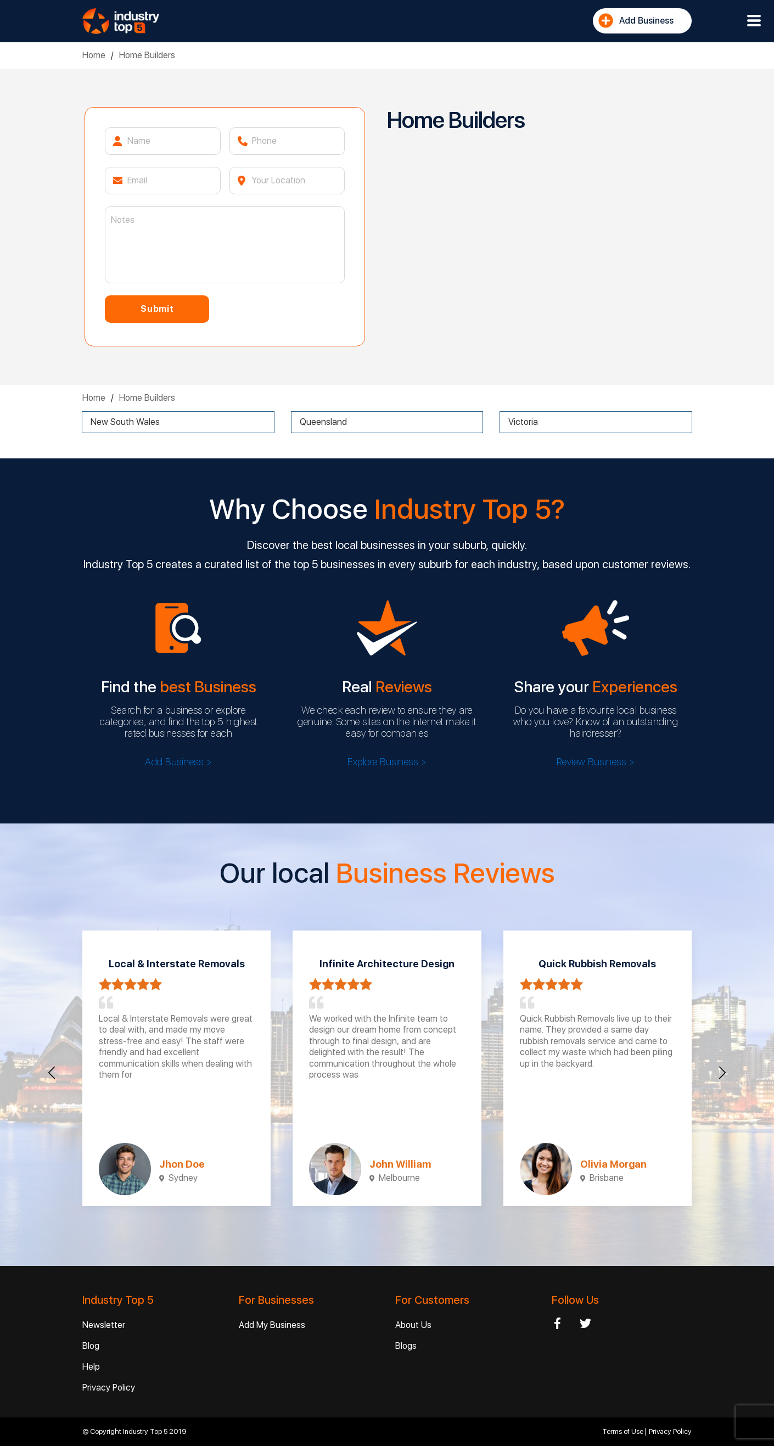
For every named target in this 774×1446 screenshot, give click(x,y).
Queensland (323, 422)
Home (93, 55)
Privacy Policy (108, 1387)
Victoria (523, 422)
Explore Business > (387, 761)
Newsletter (103, 1325)
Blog (90, 1346)
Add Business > (178, 761)
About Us (413, 1325)
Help (91, 1366)
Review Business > (596, 761)
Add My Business (272, 1325)
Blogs (406, 1346)
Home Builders (147, 55)
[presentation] (51, 1072)
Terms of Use (623, 1431)
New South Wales (125, 422)
